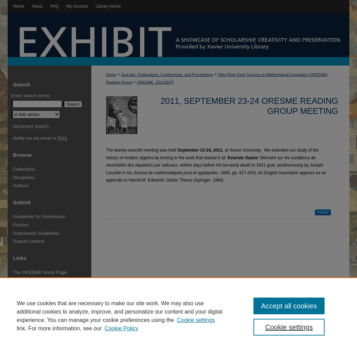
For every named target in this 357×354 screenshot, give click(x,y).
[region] (178, 315)
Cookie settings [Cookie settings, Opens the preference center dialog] (289, 327)
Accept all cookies (289, 306)
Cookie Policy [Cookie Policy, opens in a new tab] (121, 328)
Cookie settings (196, 320)
